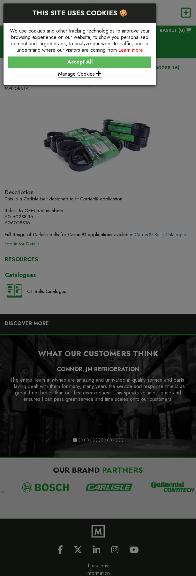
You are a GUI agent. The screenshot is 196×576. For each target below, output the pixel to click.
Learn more (130, 50)
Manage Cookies (80, 74)
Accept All (80, 61)
